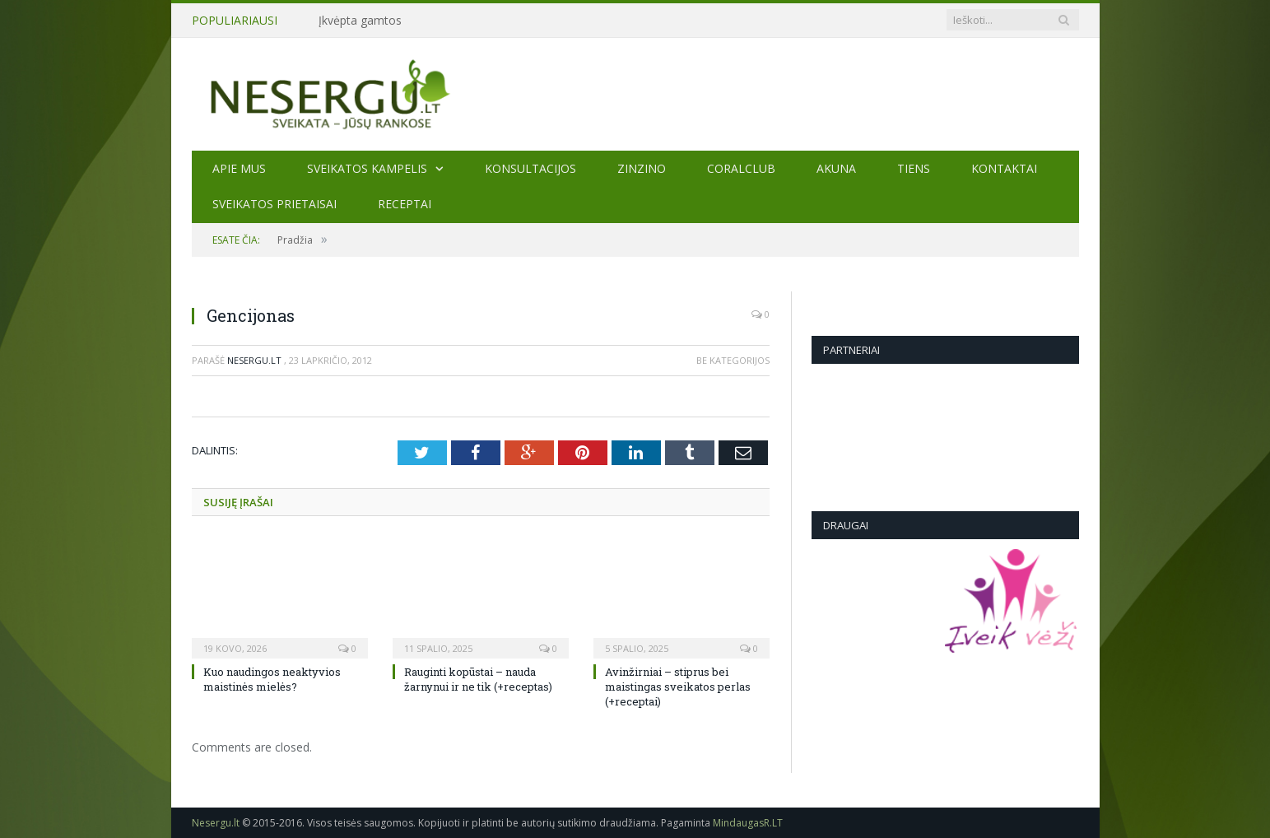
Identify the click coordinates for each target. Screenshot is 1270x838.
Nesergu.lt (254, 360)
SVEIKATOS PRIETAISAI (274, 204)
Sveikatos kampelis (367, 168)
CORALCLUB (741, 168)
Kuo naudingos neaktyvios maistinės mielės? (272, 679)
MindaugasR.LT (748, 823)
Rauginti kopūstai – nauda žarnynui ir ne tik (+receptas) (478, 679)
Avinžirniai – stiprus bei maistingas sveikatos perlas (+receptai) (678, 686)
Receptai (404, 204)
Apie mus (239, 168)
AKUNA (836, 168)
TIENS (913, 168)
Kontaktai (1004, 168)
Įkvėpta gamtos (360, 20)
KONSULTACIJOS (530, 168)
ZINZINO (641, 168)
